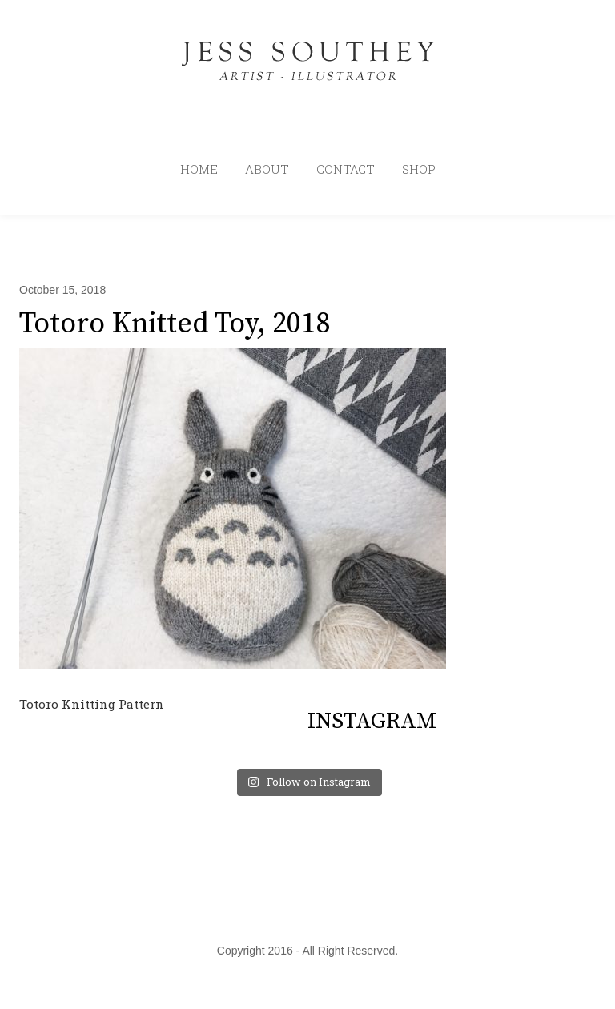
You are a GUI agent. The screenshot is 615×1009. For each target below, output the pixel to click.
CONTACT (345, 169)
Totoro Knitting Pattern (91, 704)
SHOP (419, 169)
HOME (199, 169)
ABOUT (267, 169)
